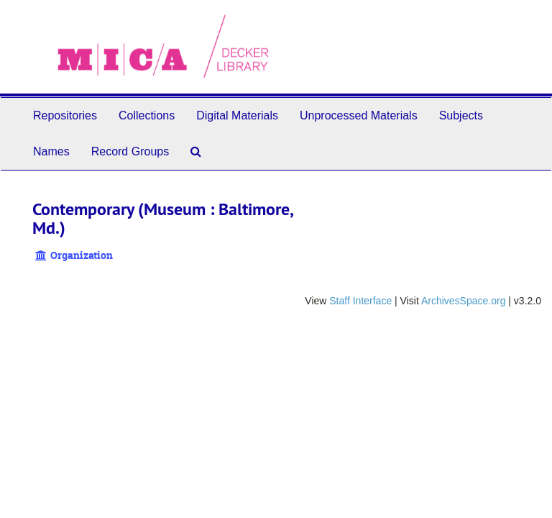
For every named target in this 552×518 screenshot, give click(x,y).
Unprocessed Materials (359, 115)
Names (51, 151)
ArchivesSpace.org (463, 300)
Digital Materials (237, 115)
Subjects (461, 115)
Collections (147, 115)
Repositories (65, 115)
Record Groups (130, 151)
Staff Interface (360, 300)
